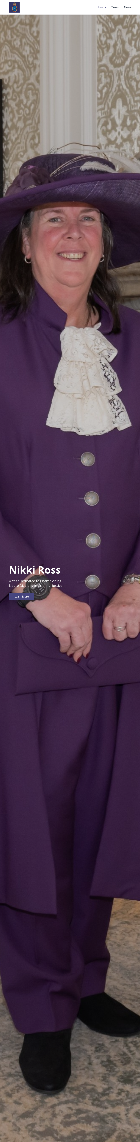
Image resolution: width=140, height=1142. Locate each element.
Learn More (21, 596)
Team (115, 7)
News (127, 7)
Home (102, 7)
